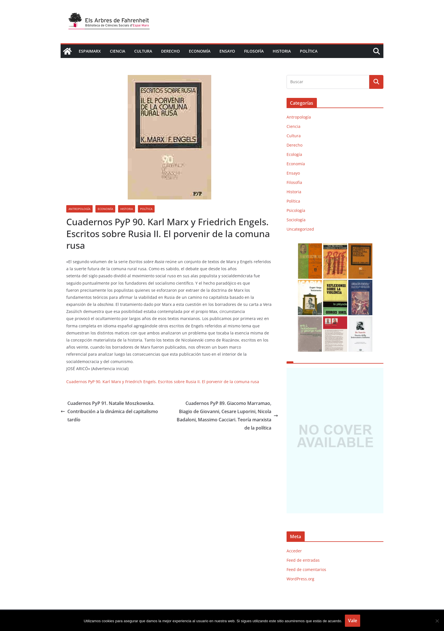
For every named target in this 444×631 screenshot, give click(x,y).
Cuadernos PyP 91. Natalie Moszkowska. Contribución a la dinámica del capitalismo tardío (109, 411)
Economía (199, 51)
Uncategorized (300, 229)
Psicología (296, 210)
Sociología (296, 219)
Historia (282, 51)
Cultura (143, 51)
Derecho (170, 51)
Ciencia (117, 51)
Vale (352, 620)
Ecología (294, 154)
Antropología (79, 209)
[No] (437, 621)
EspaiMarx (90, 51)
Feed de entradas (303, 560)
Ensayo (227, 51)
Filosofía (254, 51)
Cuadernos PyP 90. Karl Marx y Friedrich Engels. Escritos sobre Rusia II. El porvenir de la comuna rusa (162, 381)
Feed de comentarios (306, 569)
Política (308, 51)
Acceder (294, 550)
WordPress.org (300, 578)
